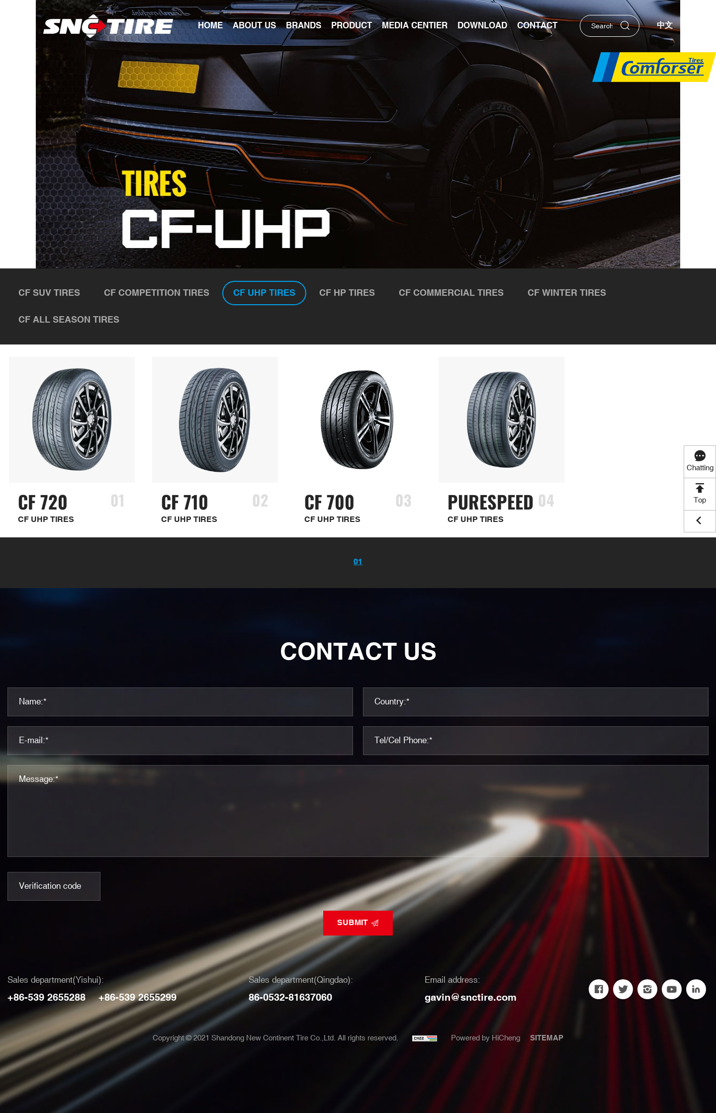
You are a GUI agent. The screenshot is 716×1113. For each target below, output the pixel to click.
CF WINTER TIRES (567, 293)
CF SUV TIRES (49, 293)
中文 (665, 25)
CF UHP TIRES (264, 293)
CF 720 (43, 501)
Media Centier (415, 25)
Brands (303, 25)
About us (254, 25)
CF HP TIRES (347, 293)
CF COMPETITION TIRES (156, 293)
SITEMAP (546, 1038)
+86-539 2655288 (46, 997)
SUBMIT (352, 923)
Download (482, 25)
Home (210, 25)
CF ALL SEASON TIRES (68, 320)
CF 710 (184, 501)
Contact (537, 25)
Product (351, 25)
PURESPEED (491, 501)
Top (700, 500)
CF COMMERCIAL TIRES (451, 293)
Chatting (700, 468)
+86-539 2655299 (137, 997)
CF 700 (329, 501)
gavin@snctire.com (471, 997)
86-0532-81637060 (290, 997)
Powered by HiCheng (485, 1038)
